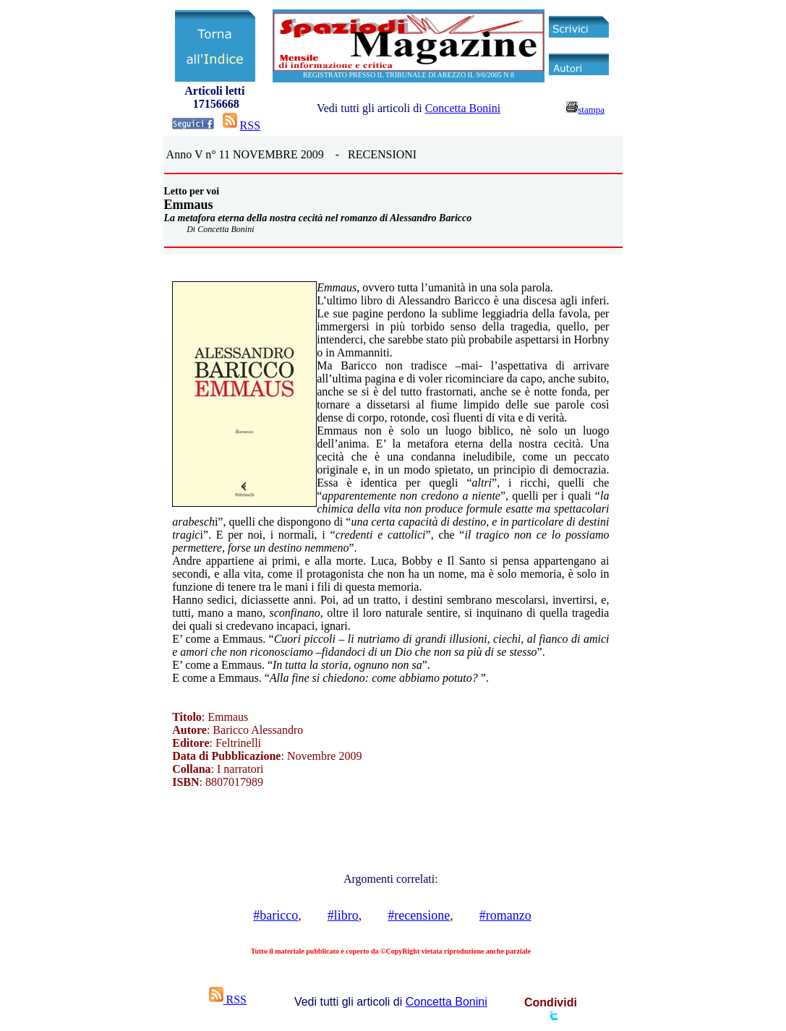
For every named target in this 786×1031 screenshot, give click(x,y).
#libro (343, 915)
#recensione (419, 915)
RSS (250, 125)
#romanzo (505, 915)
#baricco (275, 915)
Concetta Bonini (462, 108)
